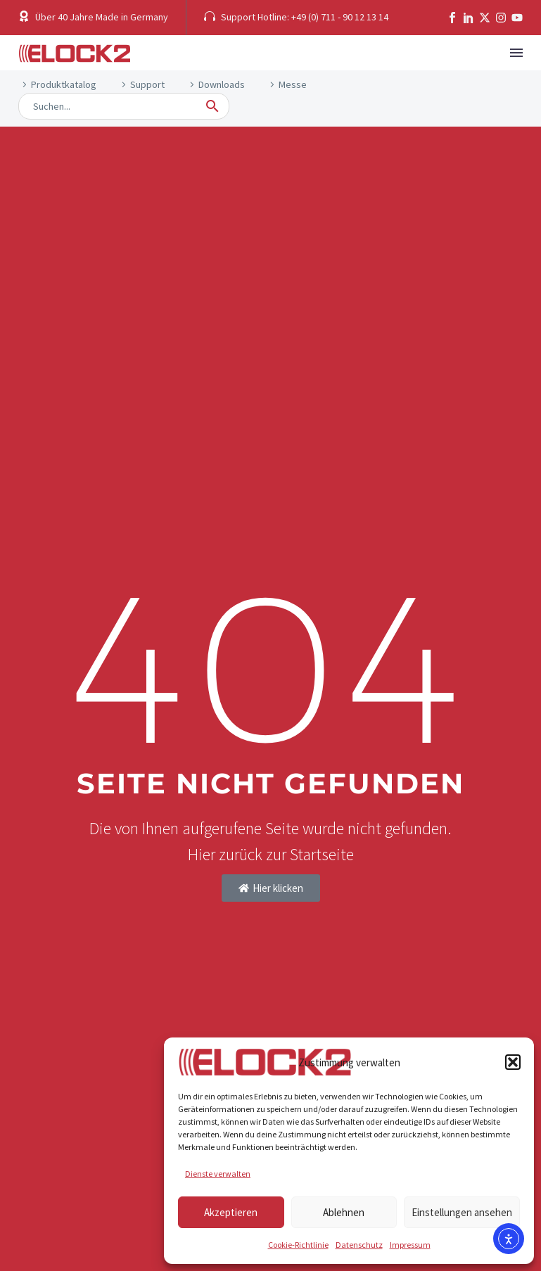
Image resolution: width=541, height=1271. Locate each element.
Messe (293, 84)
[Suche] (123, 106)
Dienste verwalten (217, 1173)
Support (147, 84)
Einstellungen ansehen (462, 1212)
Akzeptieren (230, 1212)
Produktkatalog (63, 84)
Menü (516, 53)
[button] (513, 1062)
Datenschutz (359, 1244)
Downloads (221, 84)
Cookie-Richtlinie (298, 1244)
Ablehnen (343, 1212)
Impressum (410, 1244)
